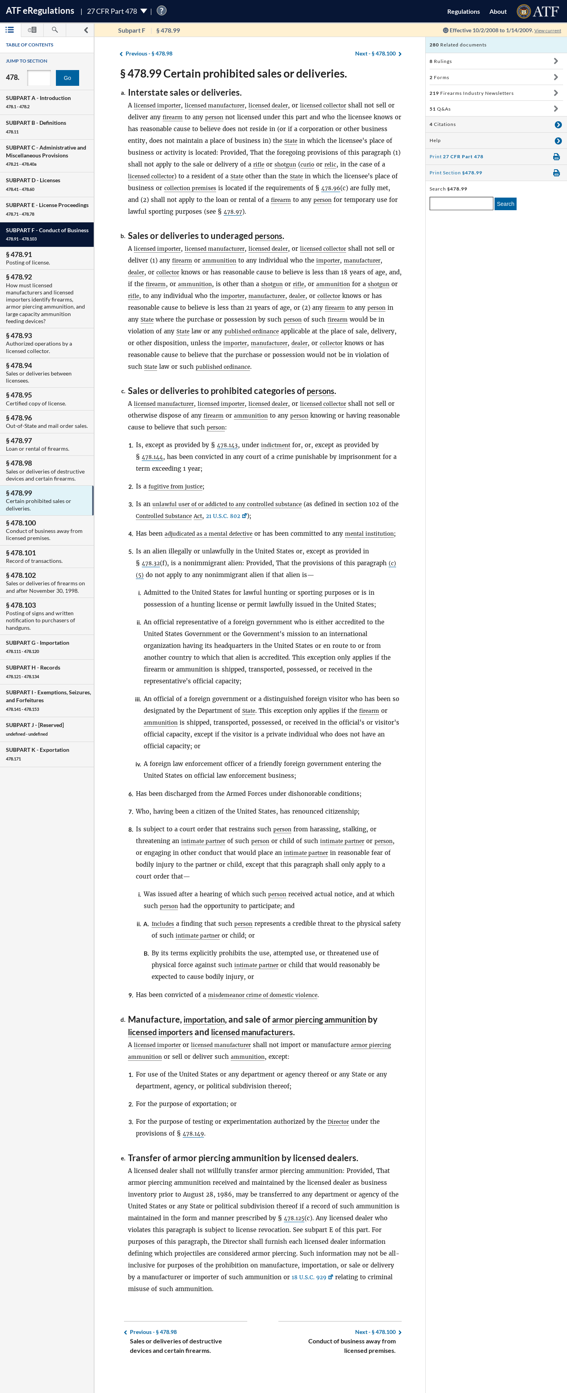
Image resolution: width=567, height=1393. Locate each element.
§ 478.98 (149, 53)
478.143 (228, 457)
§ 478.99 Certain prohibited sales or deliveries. (233, 73)
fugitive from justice (178, 498)
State (319, 140)
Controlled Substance (186, 527)
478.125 (295, 1241)
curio (353, 164)
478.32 (151, 586)
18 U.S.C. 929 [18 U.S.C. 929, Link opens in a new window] (311, 1300)
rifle (300, 164)
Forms (439, 77)
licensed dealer (282, 105)
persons (270, 235)
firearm (194, 117)
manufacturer (148, 272)
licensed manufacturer (223, 105)
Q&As (440, 109)
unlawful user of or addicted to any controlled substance (236, 516)
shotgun (329, 164)
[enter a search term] (461, 203)
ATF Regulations (40, 10)
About (498, 11)
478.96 (144, 199)
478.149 (194, 1156)
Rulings (441, 61)
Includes (164, 947)
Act (224, 527)
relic (377, 164)
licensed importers (164, 1055)
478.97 (322, 211)
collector (215, 272)
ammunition (243, 260)
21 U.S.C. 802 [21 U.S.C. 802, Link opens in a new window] (252, 527)
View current (545, 30)
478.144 (153, 468)
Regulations (463, 11)
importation (207, 1043)
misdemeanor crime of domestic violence (269, 1018)
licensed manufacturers (266, 1055)
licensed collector (342, 105)
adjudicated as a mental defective (213, 545)
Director (340, 1145)
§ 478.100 (375, 53)
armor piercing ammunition (332, 1043)
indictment (279, 457)
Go (67, 78)
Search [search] (505, 204)
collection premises (248, 188)
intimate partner (205, 864)
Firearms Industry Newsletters (472, 93)
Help (435, 140)
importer (354, 260)
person (238, 117)
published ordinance (363, 331)
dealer (181, 272)
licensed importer (160, 105)
